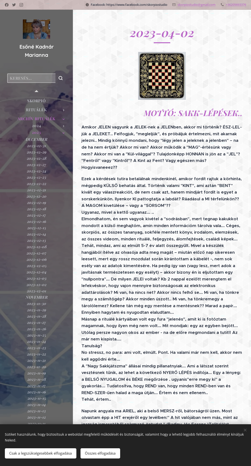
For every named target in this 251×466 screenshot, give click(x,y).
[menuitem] (36, 100)
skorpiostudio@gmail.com (196, 4)
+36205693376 (236, 4)
